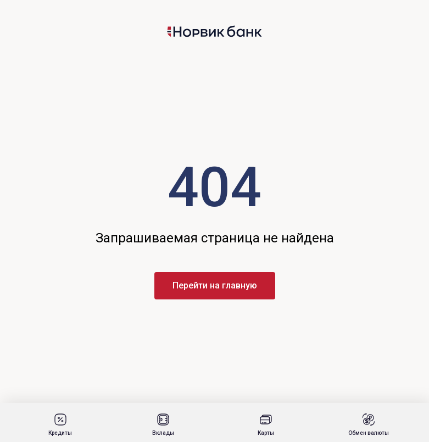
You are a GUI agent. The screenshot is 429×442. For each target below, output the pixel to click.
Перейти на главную (214, 285)
